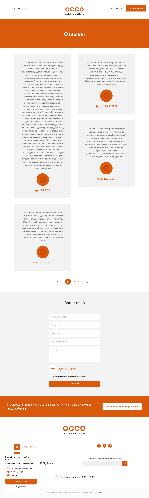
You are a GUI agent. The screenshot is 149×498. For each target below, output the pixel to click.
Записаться (136, 6)
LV (19, 6)
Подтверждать (21, 487)
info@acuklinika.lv (34, 448)
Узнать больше (10, 492)
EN (25, 6)
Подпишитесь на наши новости (104, 460)
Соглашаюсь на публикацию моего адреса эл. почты (75, 376)
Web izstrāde (96, 494)
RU (13, 6)
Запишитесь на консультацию (120, 408)
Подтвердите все (21, 481)
